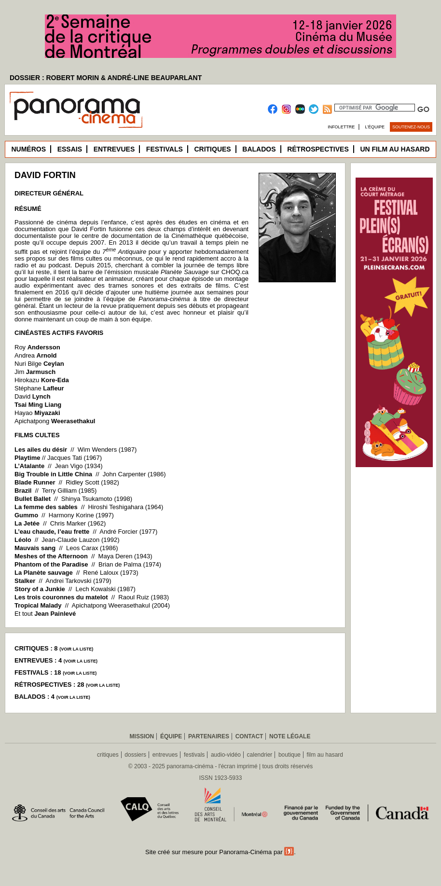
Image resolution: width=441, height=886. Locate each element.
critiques (108, 754)
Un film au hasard (394, 149)
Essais (69, 149)
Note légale (289, 736)
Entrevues (114, 149)
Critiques (212, 149)
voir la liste (76, 649)
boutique (289, 754)
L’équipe (375, 127)
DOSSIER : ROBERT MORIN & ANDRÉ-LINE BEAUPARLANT (106, 78)
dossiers (135, 754)
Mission (142, 736)
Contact (249, 736)
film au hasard (325, 754)
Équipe (171, 736)
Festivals (164, 149)
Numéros (28, 149)
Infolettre (341, 127)
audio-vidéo (226, 754)
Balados (259, 149)
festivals (194, 754)
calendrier (260, 754)
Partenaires (208, 736)
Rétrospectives (318, 149)
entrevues (165, 754)
